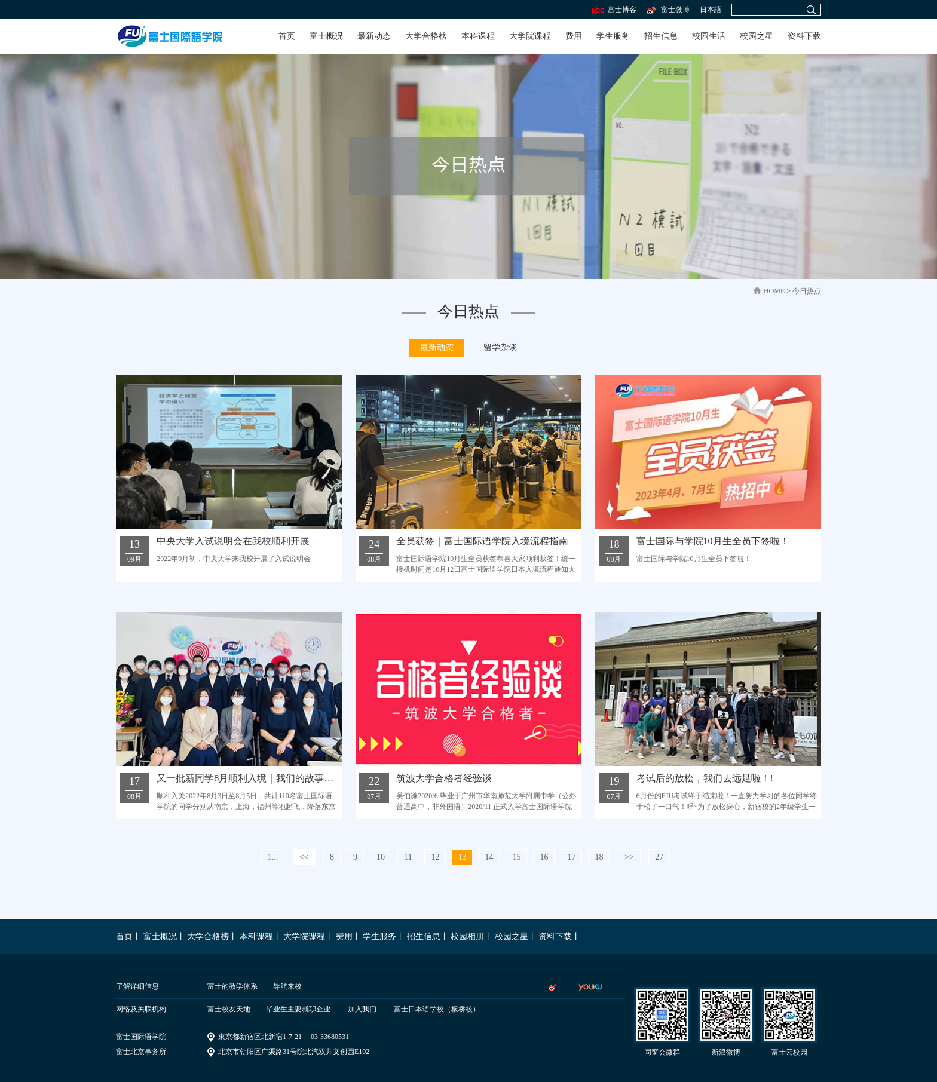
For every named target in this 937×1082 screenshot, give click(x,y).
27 (659, 857)
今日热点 (806, 291)
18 (599, 857)
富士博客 (614, 9)
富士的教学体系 (232, 986)
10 (380, 857)
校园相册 (467, 936)
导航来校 (287, 986)
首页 (286, 36)
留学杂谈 (500, 347)
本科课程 (478, 36)
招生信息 (661, 36)
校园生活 (708, 36)
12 (435, 857)
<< (304, 857)
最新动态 (374, 36)
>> (629, 857)
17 (571, 857)
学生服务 (613, 36)
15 (516, 857)
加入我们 (362, 1009)
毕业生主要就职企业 (298, 1009)
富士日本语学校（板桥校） (437, 1009)
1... (273, 857)
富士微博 (667, 9)
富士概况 (326, 36)
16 (544, 857)
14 (489, 857)
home (774, 291)
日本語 (710, 9)
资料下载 (804, 36)
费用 (573, 36)
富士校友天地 (228, 1009)
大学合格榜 (426, 36)
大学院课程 (530, 36)
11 (408, 857)
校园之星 (756, 36)
